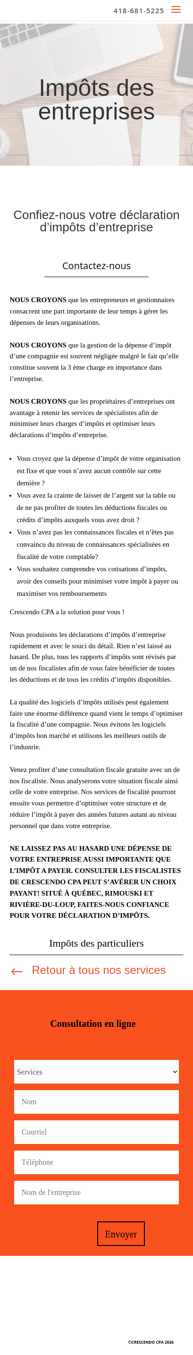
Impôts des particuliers (96, 943)
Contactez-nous (96, 265)
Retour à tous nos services (99, 970)
